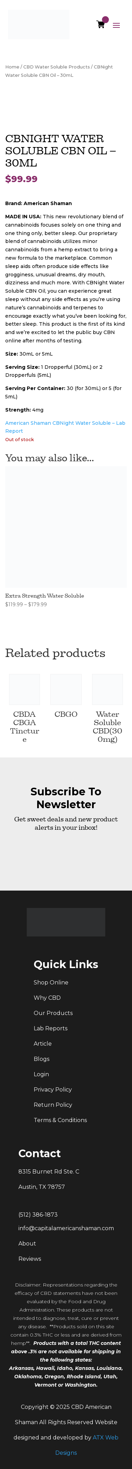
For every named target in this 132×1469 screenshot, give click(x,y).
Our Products (53, 1013)
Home (12, 67)
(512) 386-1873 (38, 1214)
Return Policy (53, 1105)
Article (43, 1043)
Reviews (29, 1259)
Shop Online (51, 982)
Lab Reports (50, 1028)
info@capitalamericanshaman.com (66, 1228)
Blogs (41, 1059)
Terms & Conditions (60, 1120)
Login (41, 1074)
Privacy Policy (53, 1089)
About (27, 1243)
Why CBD (47, 998)
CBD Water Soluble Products (56, 67)
